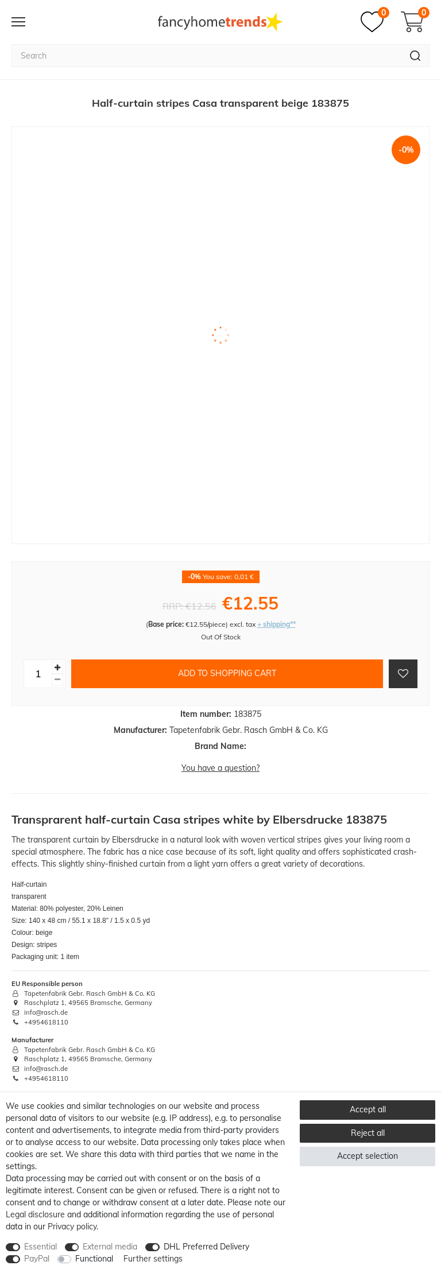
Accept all (368, 1109)
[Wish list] (375, 21)
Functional (94, 1258)
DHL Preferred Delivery (206, 1246)
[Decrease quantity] (57, 680)
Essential (40, 1246)
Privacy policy (72, 1226)
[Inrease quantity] (57, 668)
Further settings (153, 1258)
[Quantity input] (38, 674)
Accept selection (367, 1156)
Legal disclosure (35, 1214)
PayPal (36, 1258)
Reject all (368, 1133)
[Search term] (206, 55)
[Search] (415, 55)
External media (110, 1246)
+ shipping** (276, 624)
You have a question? (220, 768)
